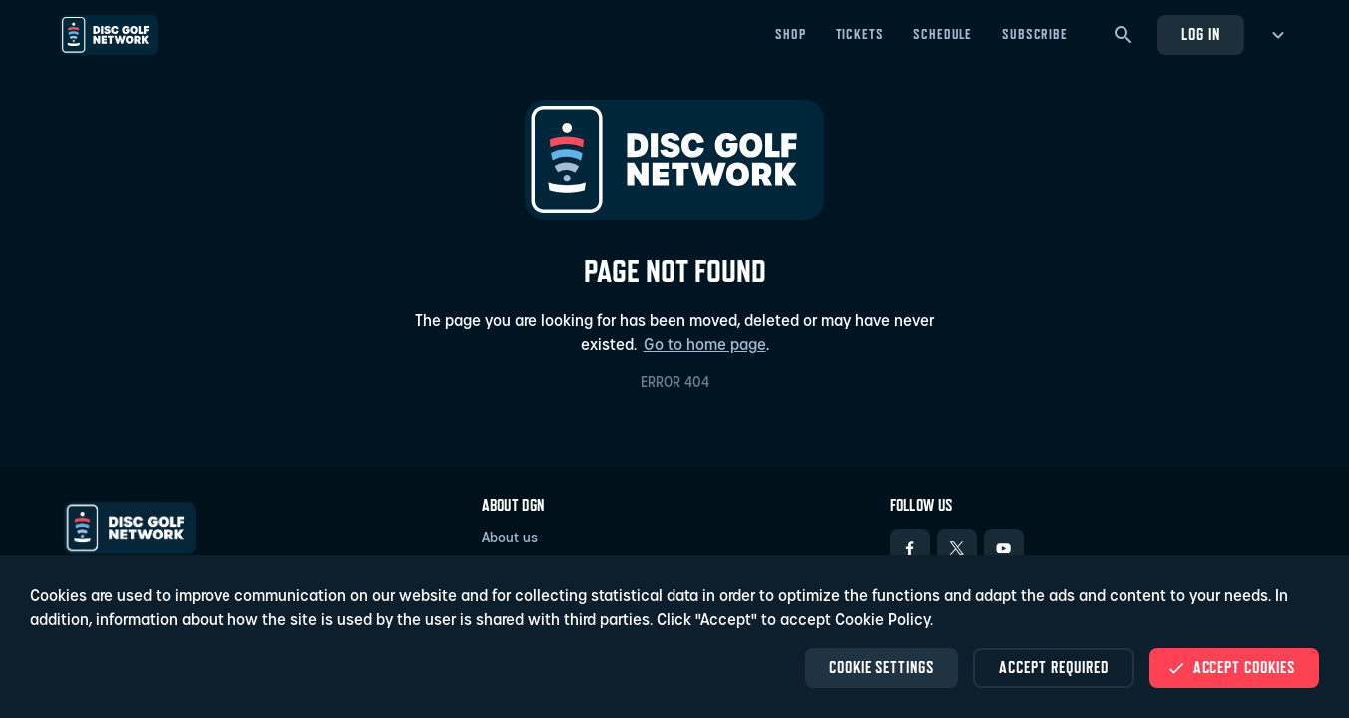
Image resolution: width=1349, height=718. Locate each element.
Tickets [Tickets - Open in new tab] (860, 34)
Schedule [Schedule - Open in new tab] (942, 34)
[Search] (1123, 35)
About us (510, 539)
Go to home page (705, 346)
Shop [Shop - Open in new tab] (790, 34)
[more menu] (1274, 35)
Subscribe (1035, 34)
